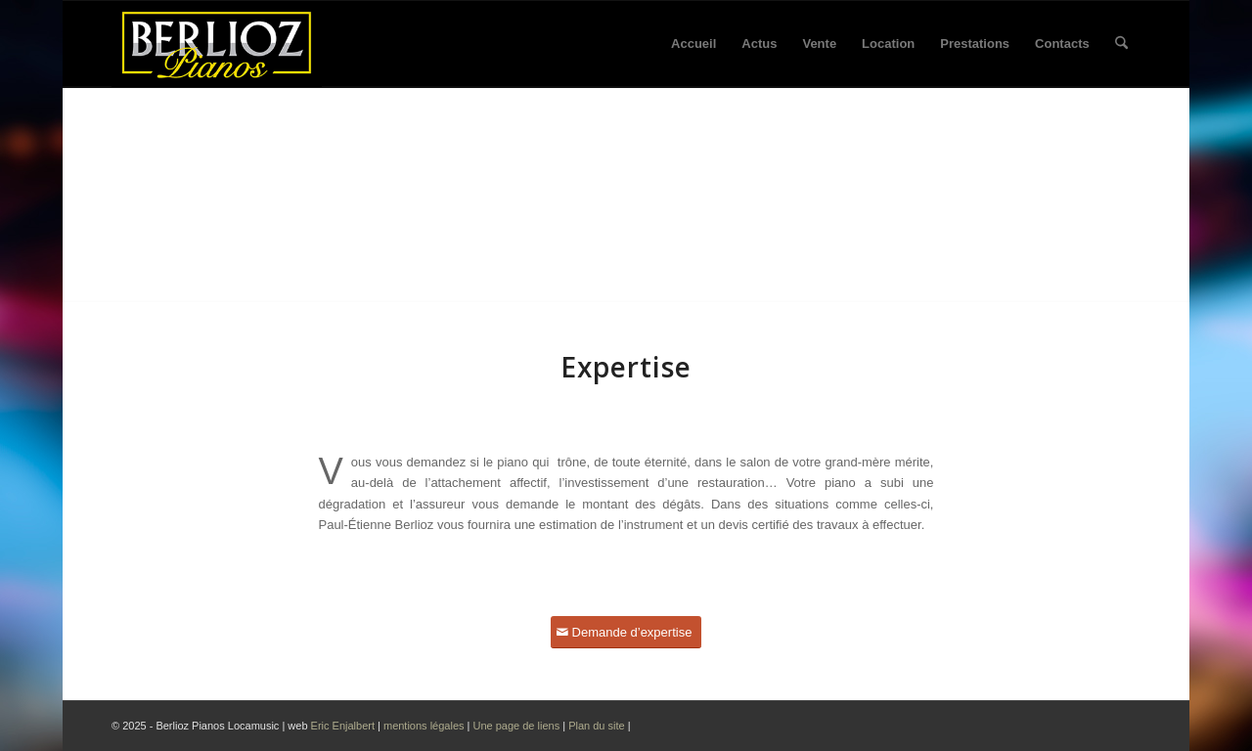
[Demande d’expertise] (626, 632)
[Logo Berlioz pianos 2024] (217, 44)
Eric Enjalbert (343, 725)
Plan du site (598, 725)
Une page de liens (516, 725)
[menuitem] (693, 44)
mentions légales (424, 725)
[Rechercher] (1121, 44)
